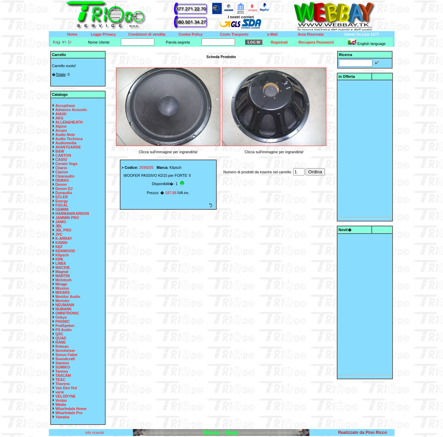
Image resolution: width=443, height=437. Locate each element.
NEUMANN (64, 305)
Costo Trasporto (234, 34)
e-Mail (272, 34)
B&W (59, 151)
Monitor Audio (67, 296)
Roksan (62, 346)
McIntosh (63, 280)
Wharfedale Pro (68, 413)
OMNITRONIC (67, 313)
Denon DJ (64, 188)
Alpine (61, 126)
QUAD (60, 338)
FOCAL (61, 205)
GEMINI (62, 209)
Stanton (62, 363)
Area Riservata (311, 34)
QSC (59, 334)
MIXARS (62, 292)
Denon (61, 184)
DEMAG (62, 180)
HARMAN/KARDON (72, 213)
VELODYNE (65, 396)
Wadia (60, 404)
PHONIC (62, 321)
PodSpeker (65, 326)
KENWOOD (65, 251)
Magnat (61, 272)
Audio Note (65, 135)
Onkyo (61, 317)
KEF (59, 247)
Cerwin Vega (66, 164)
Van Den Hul (66, 388)
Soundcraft (65, 359)
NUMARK (63, 309)
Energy (61, 201)
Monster (62, 301)
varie (59, 392)
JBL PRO (63, 230)
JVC (59, 234)
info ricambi (95, 432)
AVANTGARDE (68, 147)
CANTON (63, 155)
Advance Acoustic (71, 110)
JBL (58, 226)
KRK (59, 259)
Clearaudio (64, 176)
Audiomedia (65, 143)
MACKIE (62, 267)
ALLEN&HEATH (69, 122)
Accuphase (65, 105)
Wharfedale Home (71, 409)
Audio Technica (69, 139)
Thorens (62, 384)
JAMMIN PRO (67, 218)
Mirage (61, 284)
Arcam (61, 130)
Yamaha (62, 417)
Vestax (61, 400)
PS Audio (63, 330)
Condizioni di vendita (146, 34)
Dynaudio (63, 193)
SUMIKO (62, 367)
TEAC (60, 379)
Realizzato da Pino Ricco (362, 432)
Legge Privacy (103, 34)
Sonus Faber (66, 355)
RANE (60, 342)
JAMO (60, 222)
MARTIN (62, 276)
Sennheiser (65, 350)
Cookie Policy (191, 34)
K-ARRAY (63, 238)
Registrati (279, 42)
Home (72, 34)
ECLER (61, 197)
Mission (62, 288)
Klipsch (62, 255)
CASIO (61, 159)
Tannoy (61, 371)
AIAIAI (60, 114)
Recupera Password (316, 42)
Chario (61, 168)
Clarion (61, 172)
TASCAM (63, 375)
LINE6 (60, 263)
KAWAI (61, 242)
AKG (59, 118)
